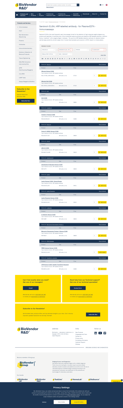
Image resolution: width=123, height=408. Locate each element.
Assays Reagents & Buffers (27, 81)
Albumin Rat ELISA (46, 81)
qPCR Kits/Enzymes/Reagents (26, 69)
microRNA (22, 74)
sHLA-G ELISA (45, 148)
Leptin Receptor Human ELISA (49, 198)
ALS (48, 91)
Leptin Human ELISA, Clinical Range (51, 181)
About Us (94, 14)
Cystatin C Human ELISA (48, 114)
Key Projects (41, 14)
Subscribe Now (25, 101)
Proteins (21, 40)
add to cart (103, 75)
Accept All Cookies (78, 402)
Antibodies (22, 44)
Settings (44, 402)
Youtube (100, 333)
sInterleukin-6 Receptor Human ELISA (51, 164)
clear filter (103, 55)
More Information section (73, 394)
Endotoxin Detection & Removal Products (25, 53)
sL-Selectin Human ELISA (48, 214)
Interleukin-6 (50, 158)
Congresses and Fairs (81, 334)
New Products (33, 14)
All (42, 59)
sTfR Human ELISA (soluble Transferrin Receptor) (55, 264)
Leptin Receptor (51, 191)
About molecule (102, 64)
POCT (20, 31)
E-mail (30, 288)
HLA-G (48, 141)
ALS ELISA (44, 98)
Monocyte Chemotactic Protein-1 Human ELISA (54, 231)
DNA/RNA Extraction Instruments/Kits (25, 63)
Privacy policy (79, 338)
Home (17, 15)
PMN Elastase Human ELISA (49, 248)
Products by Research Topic (50, 14)
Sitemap (77, 344)
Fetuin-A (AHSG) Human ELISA (50, 131)
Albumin (49, 64)
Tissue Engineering (24, 58)
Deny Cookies (61, 402)
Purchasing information (81, 340)
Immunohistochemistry (25, 48)
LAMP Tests (22, 78)
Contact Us (103, 14)
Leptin (48, 174)
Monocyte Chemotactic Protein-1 (55, 224)
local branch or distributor (38, 296)
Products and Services (24, 14)
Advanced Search (50, 7)
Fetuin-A (49, 124)
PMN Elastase (50, 241)
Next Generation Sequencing (23, 36)
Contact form (78, 288)
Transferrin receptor (52, 258)
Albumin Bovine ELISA (47, 71)
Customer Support (80, 342)
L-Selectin (49, 208)
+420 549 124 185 (40, 294)
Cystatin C (49, 108)
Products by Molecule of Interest (64, 14)
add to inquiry (102, 252)
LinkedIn (95, 333)
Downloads (86, 14)
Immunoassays (23, 27)
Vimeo (105, 333)
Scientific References (76, 14)
